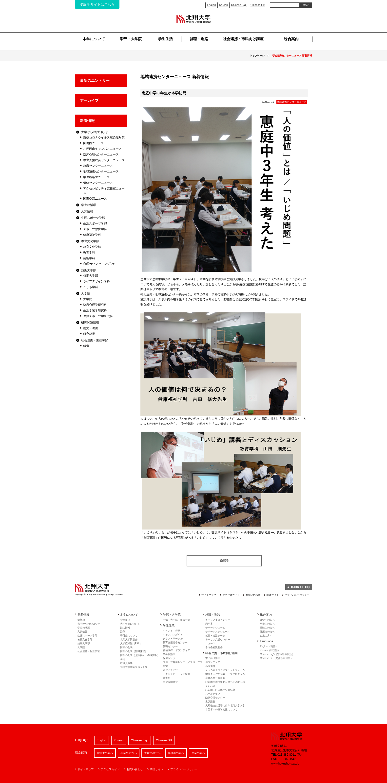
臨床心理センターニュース (101, 154)
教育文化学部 (90, 241)
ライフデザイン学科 (96, 281)
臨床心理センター (215, 697)
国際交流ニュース (95, 198)
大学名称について (130, 623)
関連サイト (273, 595)
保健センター (170, 658)
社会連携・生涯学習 (94, 340)
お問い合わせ (253, 595)
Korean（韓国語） (270, 650)
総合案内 (291, 39)
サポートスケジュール (217, 631)
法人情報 (125, 627)
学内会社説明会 (214, 647)
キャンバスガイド (173, 634)
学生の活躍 (88, 205)
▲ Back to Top (298, 587)
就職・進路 (199, 39)
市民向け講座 (212, 658)
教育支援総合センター (175, 642)
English (211, 4)
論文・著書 (90, 328)
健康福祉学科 (92, 235)
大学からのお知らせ (94, 132)
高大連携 (210, 666)
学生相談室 (169, 654)
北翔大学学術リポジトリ (133, 667)
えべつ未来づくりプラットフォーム (225, 670)
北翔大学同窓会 (128, 639)
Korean (223, 4)
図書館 (166, 678)
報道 (86, 346)
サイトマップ (208, 595)
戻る (226, 560)
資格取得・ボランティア (176, 650)
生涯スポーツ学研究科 (98, 316)
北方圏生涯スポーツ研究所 (220, 689)
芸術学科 (89, 258)
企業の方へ (266, 635)
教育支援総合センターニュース (104, 160)
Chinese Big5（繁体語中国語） (277, 654)
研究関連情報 (90, 322)
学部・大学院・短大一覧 (176, 619)
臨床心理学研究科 (95, 304)
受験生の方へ (267, 627)
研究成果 (89, 334)
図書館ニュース (93, 143)
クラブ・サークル (173, 638)
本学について (94, 39)
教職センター (170, 646)
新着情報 (87, 121)
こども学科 (90, 287)
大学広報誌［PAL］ (131, 643)
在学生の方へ (267, 619)
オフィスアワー (171, 670)
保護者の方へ (267, 631)
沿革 (122, 631)
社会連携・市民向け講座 (243, 39)
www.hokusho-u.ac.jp (285, 763)
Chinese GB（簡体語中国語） (276, 658)
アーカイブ (89, 100)
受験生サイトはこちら (97, 4)
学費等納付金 (170, 682)
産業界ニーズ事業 (215, 678)
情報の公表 (126, 647)
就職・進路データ (215, 635)
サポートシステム (215, 627)
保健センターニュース (98, 183)
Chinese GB (258, 4)
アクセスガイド (231, 595)
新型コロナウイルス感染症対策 (104, 137)
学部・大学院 (131, 39)
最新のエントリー (95, 80)
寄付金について (128, 635)
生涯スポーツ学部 (93, 218)
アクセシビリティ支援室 (176, 674)
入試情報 (87, 211)
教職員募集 (126, 663)
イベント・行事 (171, 630)
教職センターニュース (98, 166)
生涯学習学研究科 (95, 310)
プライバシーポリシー (297, 595)
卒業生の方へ (267, 623)
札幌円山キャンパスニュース (102, 149)
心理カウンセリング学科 (99, 264)
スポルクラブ (212, 693)
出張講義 (210, 701)
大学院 (85, 293)
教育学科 (89, 252)
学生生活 (165, 39)
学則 (122, 659)
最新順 (81, 619)
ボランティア (212, 662)
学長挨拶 (125, 619)
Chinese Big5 (239, 4)
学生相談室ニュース (96, 177)
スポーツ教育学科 (95, 229)
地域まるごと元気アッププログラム (225, 674)
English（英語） (269, 646)
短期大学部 (88, 270)
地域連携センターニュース (101, 171)
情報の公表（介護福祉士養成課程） (140, 655)
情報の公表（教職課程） (133, 651)
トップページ (257, 55)
